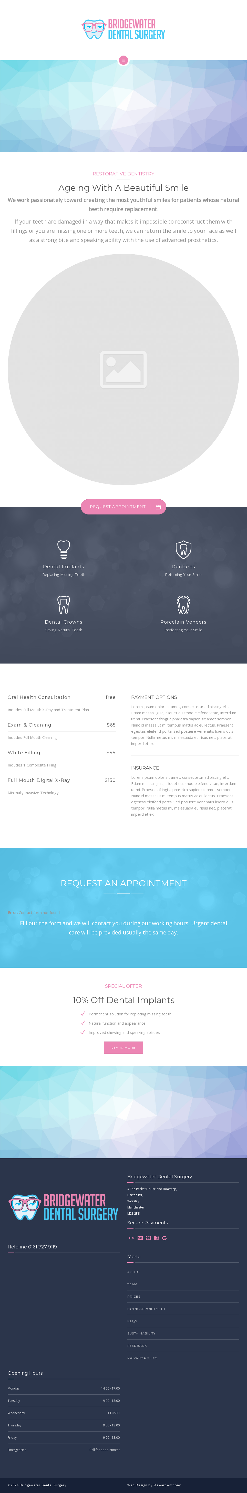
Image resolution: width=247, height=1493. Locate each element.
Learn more (123, 1047)
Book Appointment (146, 1309)
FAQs (132, 1321)
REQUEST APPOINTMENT (128, 506)
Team (132, 1284)
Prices (133, 1296)
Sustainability (141, 1333)
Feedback (137, 1346)
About (133, 1272)
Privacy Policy (142, 1358)
